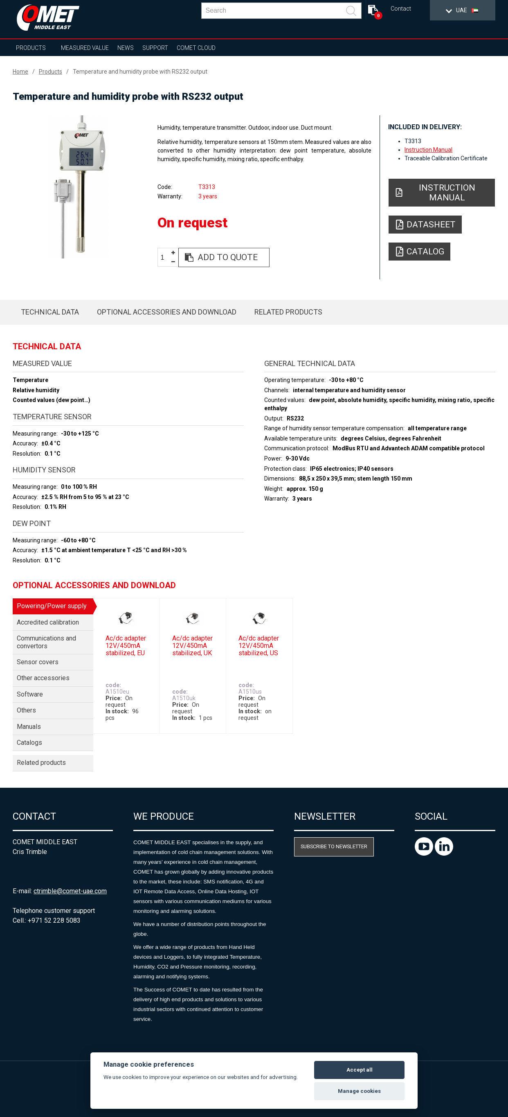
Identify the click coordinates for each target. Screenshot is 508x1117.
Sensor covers (37, 662)
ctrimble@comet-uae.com (70, 891)
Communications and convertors (46, 642)
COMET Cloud (196, 48)
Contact (401, 8)
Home (20, 71)
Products (31, 48)
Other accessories (43, 678)
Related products (288, 312)
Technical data (50, 312)
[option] (78, 186)
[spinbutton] (165, 258)
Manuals (29, 726)
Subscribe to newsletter (334, 846)
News (125, 48)
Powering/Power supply (52, 606)
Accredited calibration (48, 622)
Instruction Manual (428, 149)
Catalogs (29, 742)
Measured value (85, 48)
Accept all (359, 1070)
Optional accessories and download (166, 312)
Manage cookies (359, 1091)
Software (30, 694)
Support (155, 48)
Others (26, 710)
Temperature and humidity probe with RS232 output (140, 71)
